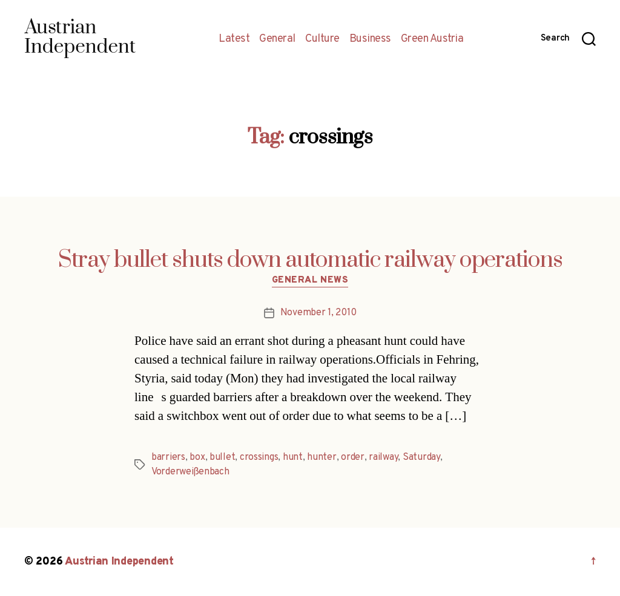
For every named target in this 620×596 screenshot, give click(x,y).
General (277, 39)
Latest (234, 39)
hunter (321, 457)
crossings (259, 457)
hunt (293, 457)
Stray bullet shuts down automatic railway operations (310, 260)
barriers (168, 457)
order (352, 457)
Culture (322, 39)
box (197, 457)
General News (310, 280)
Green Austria (432, 39)
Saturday (421, 457)
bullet (222, 457)
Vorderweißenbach (190, 472)
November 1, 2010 (318, 313)
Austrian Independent (119, 562)
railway (383, 457)
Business (370, 39)
